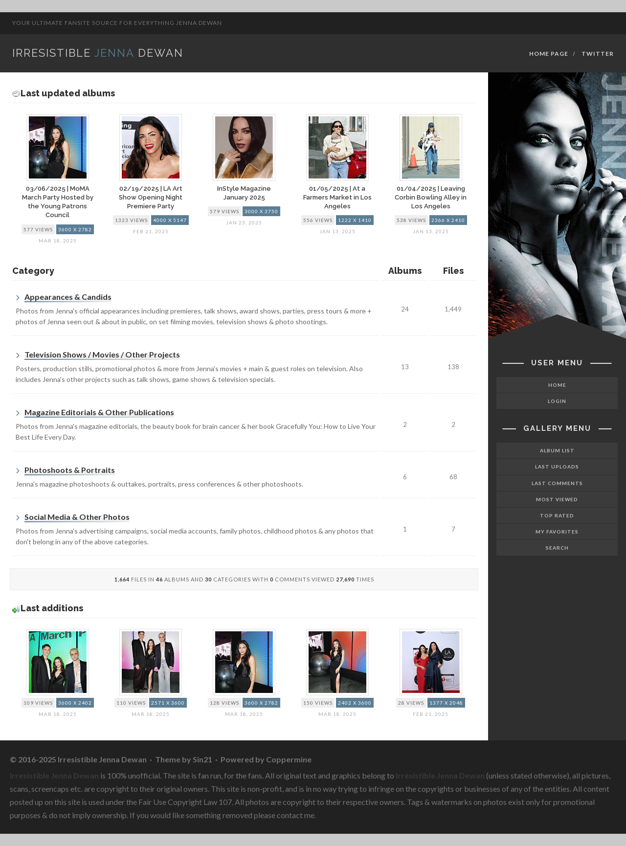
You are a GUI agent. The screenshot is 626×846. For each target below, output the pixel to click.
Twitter (597, 53)
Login (557, 401)
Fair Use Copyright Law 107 (185, 801)
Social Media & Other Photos (77, 516)
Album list (557, 450)
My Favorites (557, 531)
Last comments (557, 483)
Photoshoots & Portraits (69, 469)
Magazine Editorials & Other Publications (99, 412)
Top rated (557, 515)
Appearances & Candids (68, 296)
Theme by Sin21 (183, 759)
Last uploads (557, 466)
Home (557, 385)
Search (557, 548)
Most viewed (557, 499)
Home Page (548, 53)
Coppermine (289, 759)
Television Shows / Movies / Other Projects (102, 354)
